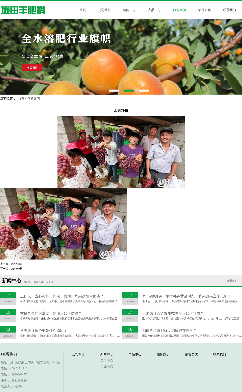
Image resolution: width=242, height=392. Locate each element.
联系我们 (229, 10)
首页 (82, 10)
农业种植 (17, 268)
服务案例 (179, 10)
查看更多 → (233, 280)
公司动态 (107, 360)
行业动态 (107, 366)
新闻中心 (129, 10)
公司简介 (104, 10)
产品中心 (154, 10)
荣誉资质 (204, 10)
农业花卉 (17, 263)
